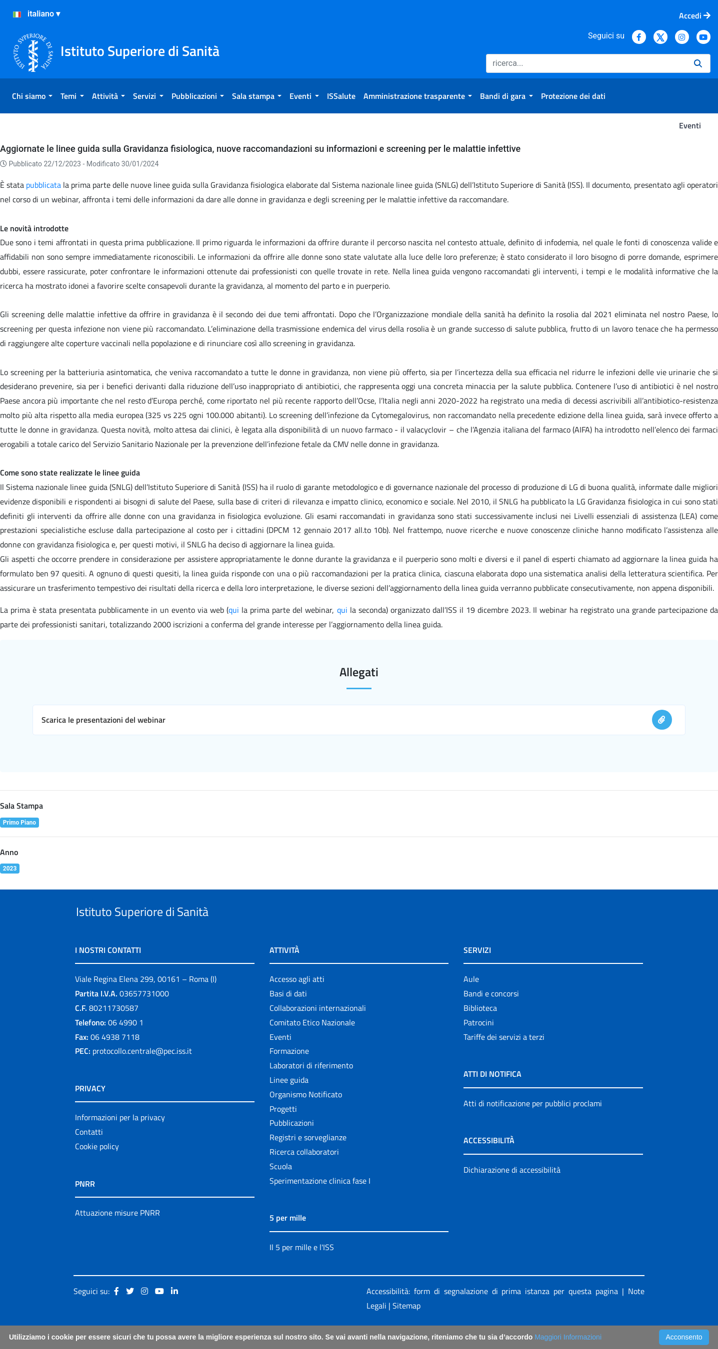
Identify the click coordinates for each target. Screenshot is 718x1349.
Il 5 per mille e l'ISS (302, 1270)
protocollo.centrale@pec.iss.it (142, 1074)
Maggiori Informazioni (568, 1337)
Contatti (89, 1155)
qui (233, 610)
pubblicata (43, 185)
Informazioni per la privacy (120, 1141)
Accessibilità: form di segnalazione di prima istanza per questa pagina (492, 1315)
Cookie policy (97, 1169)
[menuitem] (32, 96)
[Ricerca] (586, 63)
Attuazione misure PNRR (117, 1236)
